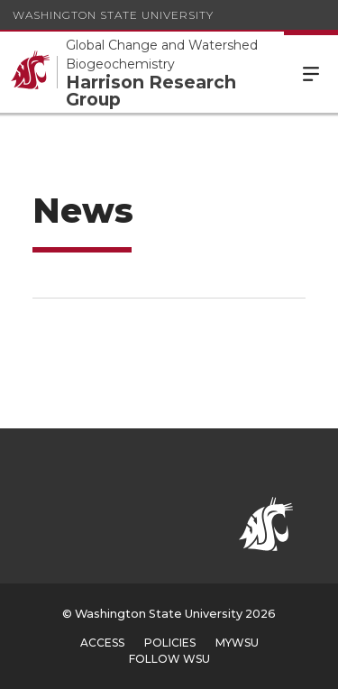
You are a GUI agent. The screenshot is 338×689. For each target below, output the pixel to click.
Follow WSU (169, 659)
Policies (170, 642)
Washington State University (113, 15)
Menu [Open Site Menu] (311, 72)
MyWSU (237, 642)
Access (102, 642)
